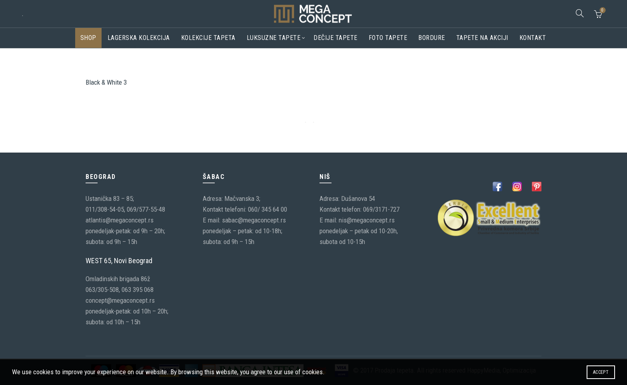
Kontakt (532, 38)
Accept (601, 372)
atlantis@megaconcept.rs (120, 220)
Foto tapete (388, 38)
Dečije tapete (335, 38)
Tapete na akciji (482, 38)
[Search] (579, 13)
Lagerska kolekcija (139, 38)
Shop (88, 38)
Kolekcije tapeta (208, 38)
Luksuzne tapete (274, 38)
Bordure (431, 38)
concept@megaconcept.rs (120, 300)
